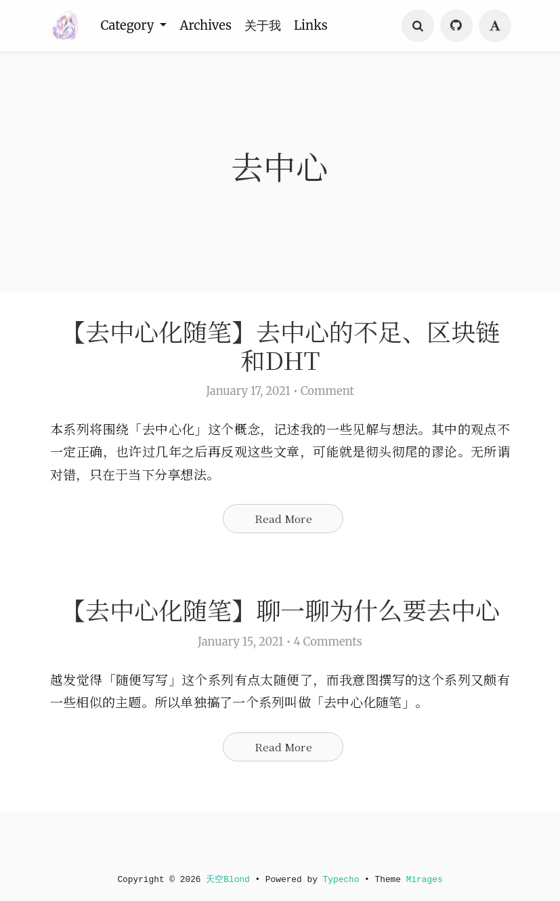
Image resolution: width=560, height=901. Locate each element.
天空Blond (226, 880)
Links (317, 26)
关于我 (268, 26)
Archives (209, 26)
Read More (283, 524)
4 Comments (327, 681)
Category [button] (130, 26)
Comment (327, 395)
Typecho (343, 880)
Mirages (429, 880)
